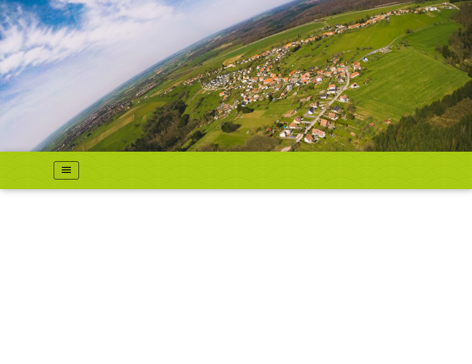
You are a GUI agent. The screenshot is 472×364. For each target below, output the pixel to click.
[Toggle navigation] (66, 170)
